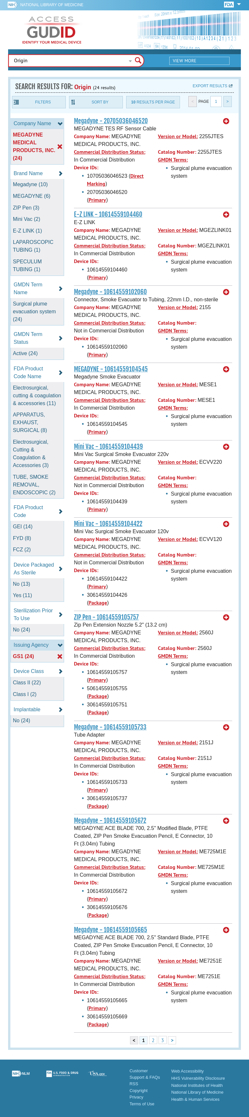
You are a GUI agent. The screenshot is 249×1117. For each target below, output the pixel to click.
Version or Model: (178, 136)
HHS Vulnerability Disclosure (198, 1078)
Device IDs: (86, 167)
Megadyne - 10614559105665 (110, 930)
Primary (97, 200)
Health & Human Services (195, 1099)
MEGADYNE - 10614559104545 (111, 369)
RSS (133, 1083)
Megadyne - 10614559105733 (110, 727)
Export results (210, 86)
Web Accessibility (187, 1071)
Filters (43, 102)
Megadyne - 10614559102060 (110, 292)
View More (184, 61)
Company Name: (92, 136)
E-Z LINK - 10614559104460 (108, 214)
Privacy (136, 1097)
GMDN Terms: (173, 159)
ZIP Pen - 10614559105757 (106, 617)
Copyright (138, 1090)
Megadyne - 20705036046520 (111, 121)
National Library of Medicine (51, 5)
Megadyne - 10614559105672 (110, 820)
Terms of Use (141, 1103)
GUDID (51, 29)
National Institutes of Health (197, 1085)
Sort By (99, 102)
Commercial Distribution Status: (109, 152)
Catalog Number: (177, 152)
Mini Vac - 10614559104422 (108, 524)
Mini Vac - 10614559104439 (108, 446)
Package (98, 602)
